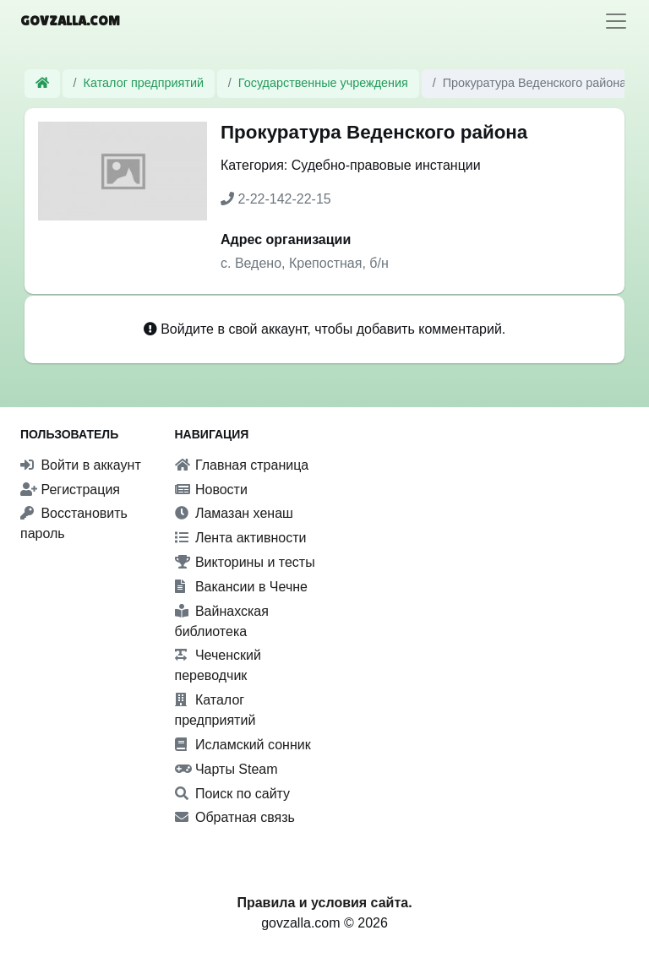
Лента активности (241, 538)
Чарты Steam (226, 769)
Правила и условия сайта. (324, 902)
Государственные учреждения (323, 83)
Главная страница (242, 465)
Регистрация (70, 489)
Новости (211, 489)
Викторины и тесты (245, 562)
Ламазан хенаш (234, 513)
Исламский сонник (243, 744)
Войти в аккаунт (80, 465)
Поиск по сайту (233, 793)
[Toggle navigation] (616, 21)
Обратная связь (235, 817)
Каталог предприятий (144, 83)
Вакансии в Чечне (241, 587)
